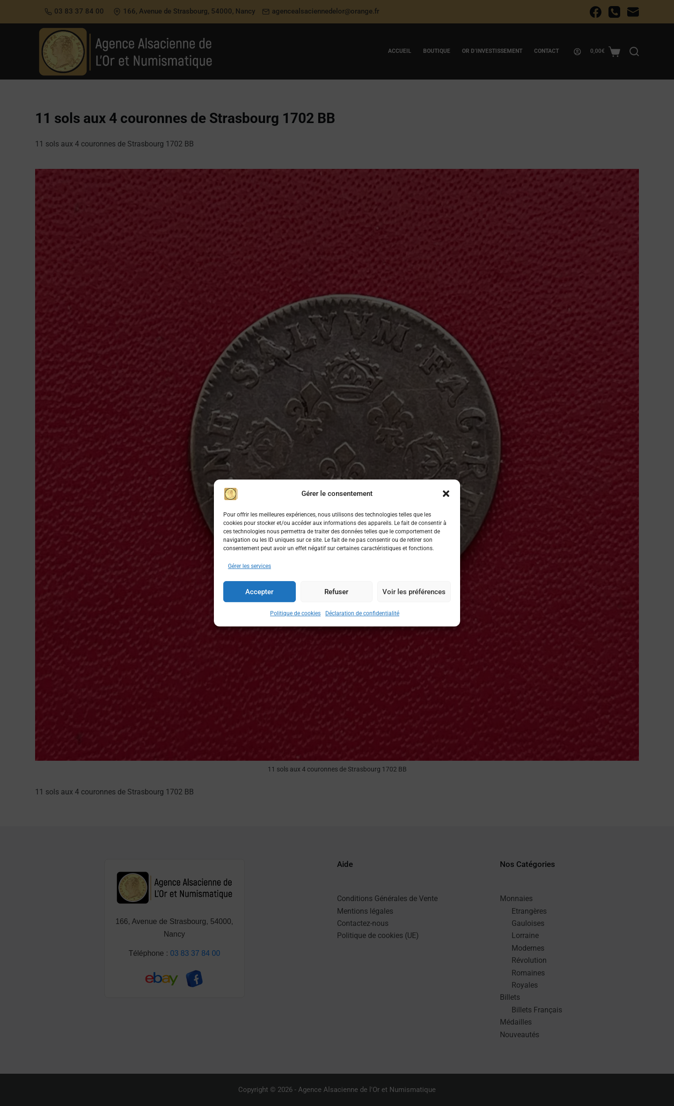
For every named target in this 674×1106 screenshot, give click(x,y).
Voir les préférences (414, 602)
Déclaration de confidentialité (362, 624)
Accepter (259, 602)
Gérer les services (249, 576)
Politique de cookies (295, 624)
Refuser (336, 602)
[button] (446, 504)
